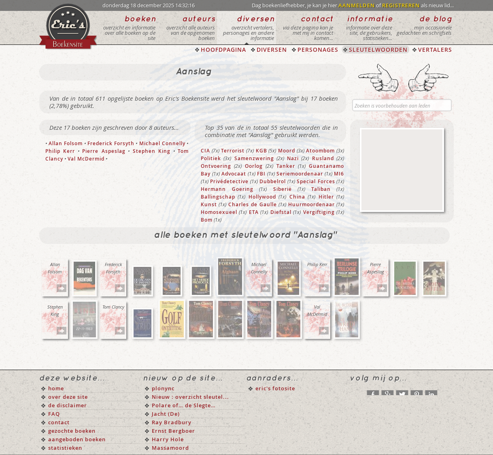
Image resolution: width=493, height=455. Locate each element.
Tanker (285, 166)
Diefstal (280, 212)
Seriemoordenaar (299, 173)
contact (59, 422)
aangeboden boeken (77, 439)
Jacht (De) (166, 413)
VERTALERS (435, 49)
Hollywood (262, 196)
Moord (286, 150)
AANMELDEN (356, 5)
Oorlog (254, 166)
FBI (261, 173)
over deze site (68, 396)
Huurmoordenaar (311, 204)
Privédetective (229, 181)
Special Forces (316, 181)
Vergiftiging (319, 212)
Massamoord (170, 447)
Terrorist (232, 150)
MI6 (339, 173)
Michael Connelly (162, 143)
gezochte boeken (72, 430)
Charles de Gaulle (252, 204)
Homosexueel (219, 212)
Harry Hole (168, 439)
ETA (254, 212)
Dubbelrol (272, 181)
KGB (261, 150)
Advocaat (233, 173)
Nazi (293, 158)
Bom (206, 219)
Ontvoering (216, 166)
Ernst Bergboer (173, 430)
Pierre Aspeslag (103, 151)
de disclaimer (67, 405)
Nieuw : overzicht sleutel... (190, 396)
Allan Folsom (66, 143)
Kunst (209, 204)
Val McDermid (86, 158)
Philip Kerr (60, 151)
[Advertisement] (401, 169)
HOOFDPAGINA (223, 49)
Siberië (282, 189)
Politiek (211, 158)
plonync (163, 388)
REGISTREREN (401, 5)
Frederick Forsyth (110, 143)
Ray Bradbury (171, 422)
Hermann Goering (227, 189)
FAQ (54, 413)
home (56, 388)
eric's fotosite (275, 388)
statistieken (65, 447)
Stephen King (151, 151)
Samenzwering (254, 158)
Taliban (321, 189)
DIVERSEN (272, 49)
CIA (205, 150)
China (297, 196)
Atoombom (320, 150)
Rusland (323, 158)
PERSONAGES (318, 49)
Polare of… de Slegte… (184, 405)
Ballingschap (218, 196)
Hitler (326, 196)
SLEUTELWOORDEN (378, 49)
